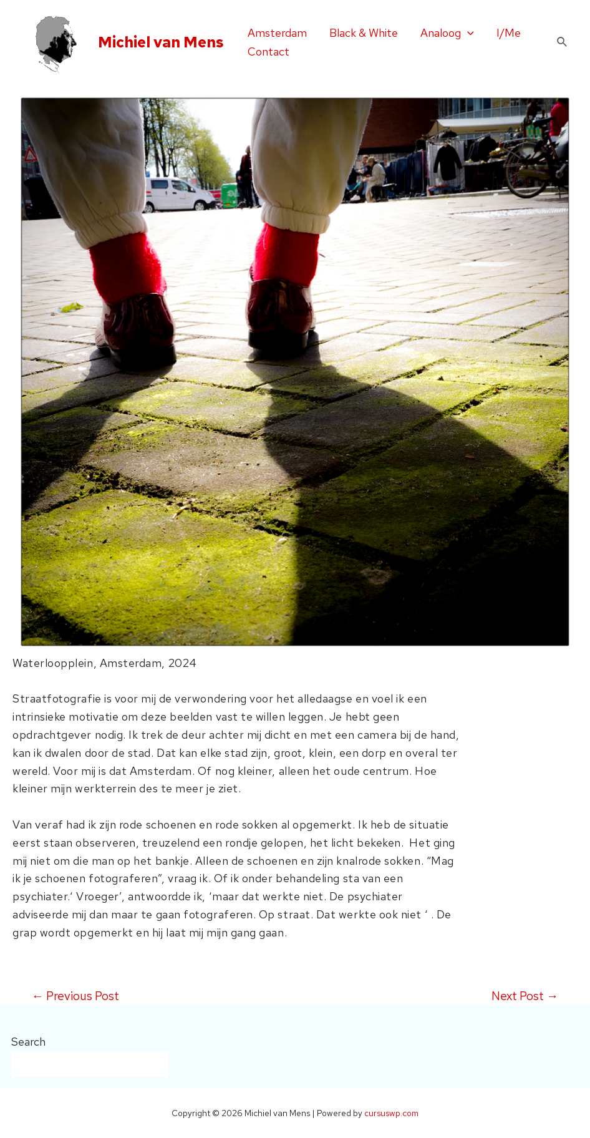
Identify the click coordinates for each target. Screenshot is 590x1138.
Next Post (524, 996)
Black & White (363, 33)
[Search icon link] (562, 42)
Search (28, 1041)
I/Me (508, 33)
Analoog (447, 33)
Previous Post (75, 996)
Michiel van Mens (161, 42)
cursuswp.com (391, 1113)
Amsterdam (277, 33)
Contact (268, 51)
